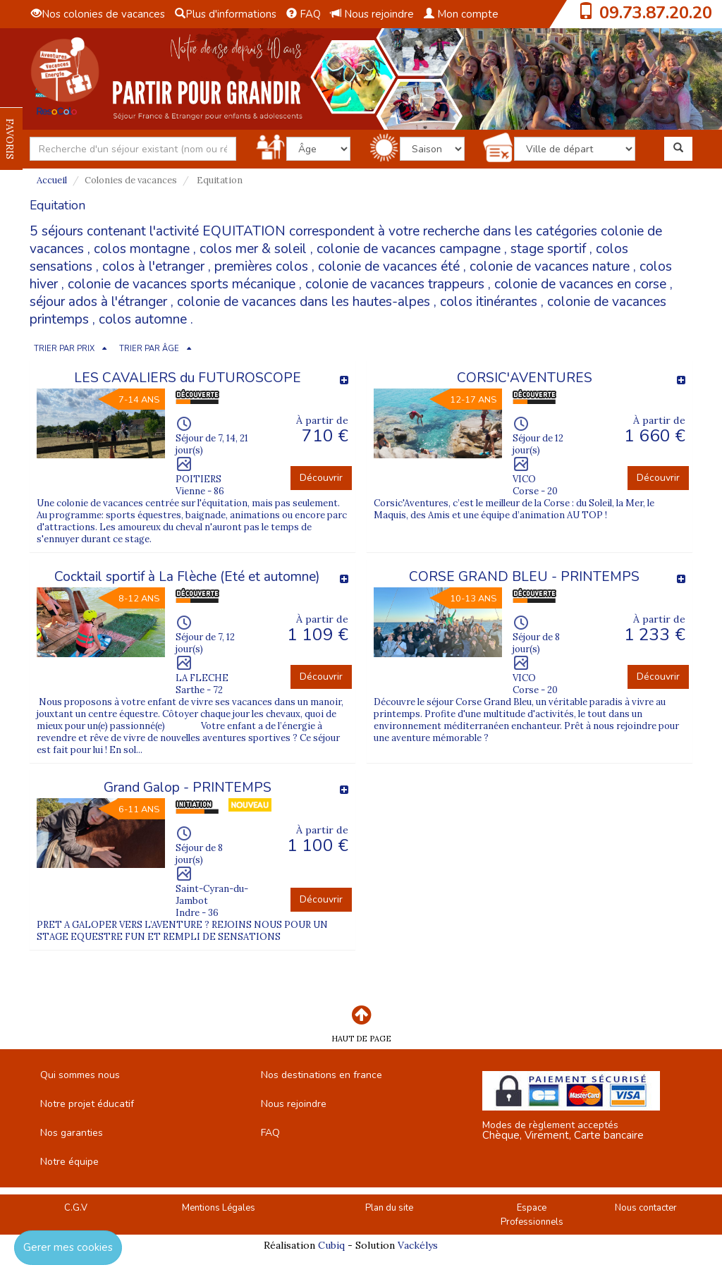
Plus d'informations (225, 14)
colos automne (143, 319)
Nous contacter (646, 1207)
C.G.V (75, 1207)
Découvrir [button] (321, 477)
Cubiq (331, 1245)
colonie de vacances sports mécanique (181, 284)
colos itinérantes (488, 302)
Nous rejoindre (372, 14)
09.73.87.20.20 (655, 12)
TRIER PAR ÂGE (149, 348)
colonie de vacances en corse (580, 284)
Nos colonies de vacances (98, 14)
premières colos (261, 266)
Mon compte (461, 14)
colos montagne (142, 249)
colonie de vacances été (389, 266)
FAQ (303, 14)
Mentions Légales (218, 1207)
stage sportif (548, 249)
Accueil (52, 180)
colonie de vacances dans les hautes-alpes (303, 302)
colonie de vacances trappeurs (394, 284)
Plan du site (389, 1207)
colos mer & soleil (253, 249)
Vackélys (418, 1245)
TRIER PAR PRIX (64, 348)
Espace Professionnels (532, 1215)
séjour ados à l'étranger (98, 302)
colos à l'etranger (153, 266)
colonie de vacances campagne (409, 249)
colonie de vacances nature (550, 266)
